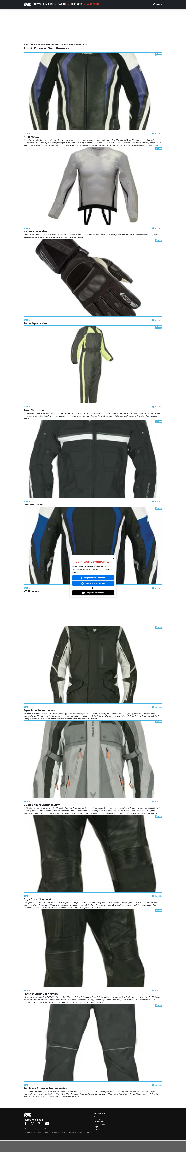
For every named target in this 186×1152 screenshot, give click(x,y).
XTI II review (31, 136)
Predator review (34, 504)
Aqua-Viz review (34, 410)
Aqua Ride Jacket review (39, 710)
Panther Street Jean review (41, 993)
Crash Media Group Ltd (33, 1129)
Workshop (93, 4)
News (37, 4)
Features (78, 4)
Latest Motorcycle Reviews (45, 44)
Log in (157, 4)
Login (96, 1127)
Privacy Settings (100, 1124)
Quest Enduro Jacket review (42, 804)
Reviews (49, 4)
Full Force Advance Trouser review (46, 1088)
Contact (97, 1119)
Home (26, 44)
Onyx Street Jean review (39, 899)
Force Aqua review (35, 323)
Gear (27, 134)
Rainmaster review (36, 231)
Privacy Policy (99, 1122)
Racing (63, 4)
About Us (97, 1117)
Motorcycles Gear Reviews (74, 44)
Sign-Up (97, 1129)
